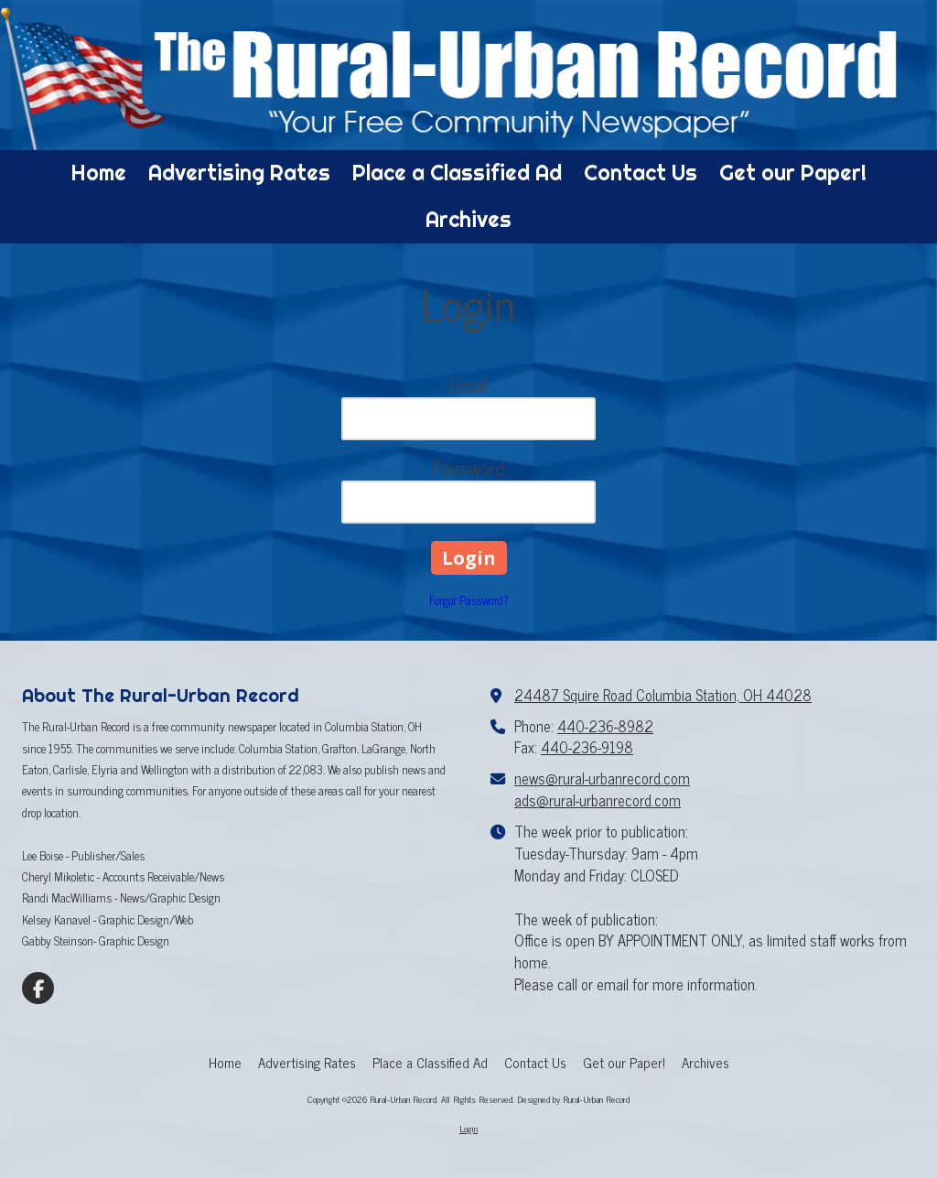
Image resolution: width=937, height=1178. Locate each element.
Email (469, 385)
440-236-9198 (587, 747)
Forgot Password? (469, 600)
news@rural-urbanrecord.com (602, 778)
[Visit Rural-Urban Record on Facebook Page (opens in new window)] (38, 988)
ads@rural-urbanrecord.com (597, 800)
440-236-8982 (605, 726)
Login (468, 1128)
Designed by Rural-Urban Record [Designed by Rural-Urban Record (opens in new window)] (573, 1099)
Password (468, 468)
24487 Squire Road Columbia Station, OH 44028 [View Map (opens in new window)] (663, 695)
